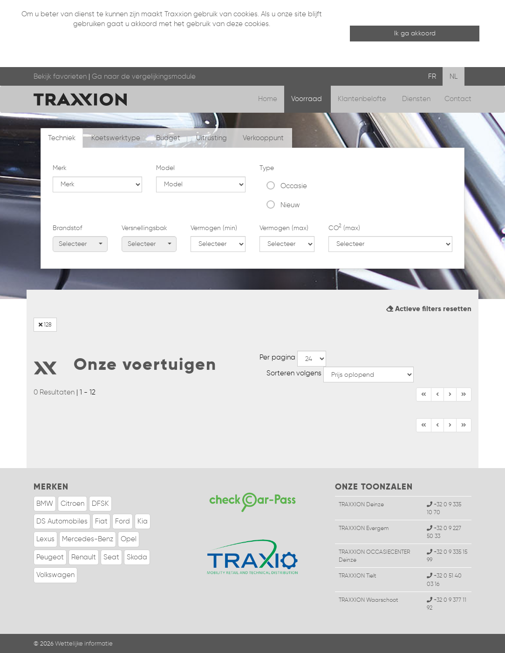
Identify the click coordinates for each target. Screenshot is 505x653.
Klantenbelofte (363, 99)
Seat (111, 557)
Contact (457, 99)
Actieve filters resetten (428, 308)
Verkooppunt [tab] (263, 138)
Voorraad (307, 99)
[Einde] (450, 394)
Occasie (293, 186)
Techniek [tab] (61, 138)
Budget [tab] (168, 138)
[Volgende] (463, 394)
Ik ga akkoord (415, 33)
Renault (83, 557)
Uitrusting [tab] (211, 138)
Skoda (137, 557)
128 (45, 324)
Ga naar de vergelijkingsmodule (144, 76)
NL (453, 76)
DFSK (100, 503)
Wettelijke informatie (84, 643)
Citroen (72, 503)
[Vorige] (437, 394)
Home (267, 99)
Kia (142, 521)
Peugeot (50, 557)
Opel (128, 539)
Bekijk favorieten (60, 76)
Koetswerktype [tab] (115, 138)
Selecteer (80, 244)
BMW (44, 503)
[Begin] (423, 394)
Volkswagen (55, 575)
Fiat (101, 521)
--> (311, 359)
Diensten (416, 99)
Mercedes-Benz (87, 539)
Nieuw (290, 205)
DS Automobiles (62, 521)
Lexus (45, 539)
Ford (122, 521)
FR (432, 76)
